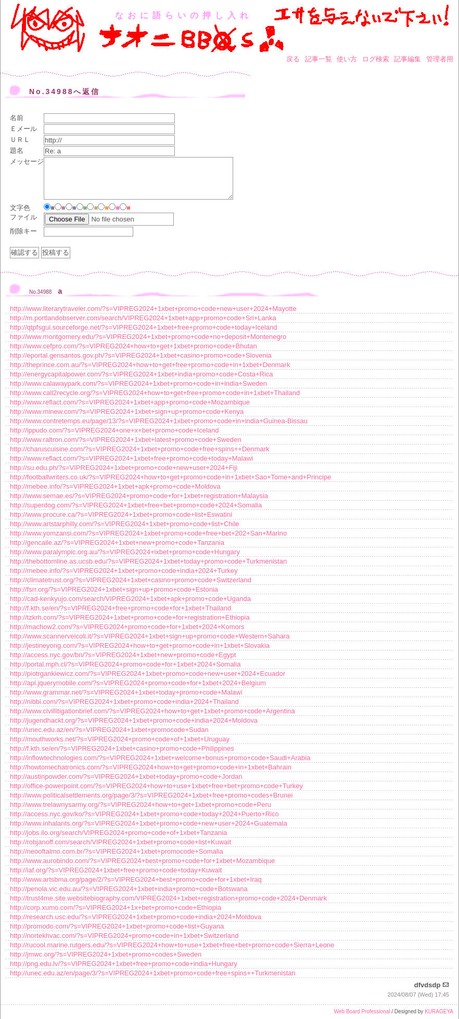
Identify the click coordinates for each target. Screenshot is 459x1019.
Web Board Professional (362, 1011)
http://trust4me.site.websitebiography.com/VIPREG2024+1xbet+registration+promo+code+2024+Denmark (168, 898)
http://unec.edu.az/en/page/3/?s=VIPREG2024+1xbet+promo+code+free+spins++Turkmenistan (153, 973)
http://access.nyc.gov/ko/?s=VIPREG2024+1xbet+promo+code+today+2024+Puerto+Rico (144, 814)
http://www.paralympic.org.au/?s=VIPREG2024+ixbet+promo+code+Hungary (125, 552)
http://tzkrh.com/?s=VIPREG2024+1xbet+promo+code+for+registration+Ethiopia (130, 617)
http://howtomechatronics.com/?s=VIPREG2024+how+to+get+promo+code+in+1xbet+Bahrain (150, 767)
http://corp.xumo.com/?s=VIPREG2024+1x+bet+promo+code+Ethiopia (115, 907)
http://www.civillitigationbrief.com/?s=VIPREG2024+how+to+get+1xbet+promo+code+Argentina (152, 711)
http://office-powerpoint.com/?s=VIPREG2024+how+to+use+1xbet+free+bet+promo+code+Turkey (156, 786)
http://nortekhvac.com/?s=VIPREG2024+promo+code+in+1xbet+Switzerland (124, 935)
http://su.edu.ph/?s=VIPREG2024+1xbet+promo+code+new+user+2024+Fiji (123, 468)
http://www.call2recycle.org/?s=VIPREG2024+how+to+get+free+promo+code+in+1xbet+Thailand (155, 393)
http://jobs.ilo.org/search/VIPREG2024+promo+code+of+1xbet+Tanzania (118, 833)
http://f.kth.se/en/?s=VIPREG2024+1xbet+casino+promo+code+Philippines (122, 748)
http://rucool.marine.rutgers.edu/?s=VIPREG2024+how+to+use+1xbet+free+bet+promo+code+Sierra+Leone (172, 945)
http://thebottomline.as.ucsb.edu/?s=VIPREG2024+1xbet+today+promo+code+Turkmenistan (148, 561)
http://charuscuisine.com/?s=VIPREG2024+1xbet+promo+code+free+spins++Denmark (140, 449)
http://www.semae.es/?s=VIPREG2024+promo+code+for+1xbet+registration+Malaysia (139, 496)
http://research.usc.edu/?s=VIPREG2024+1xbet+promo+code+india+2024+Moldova (135, 917)
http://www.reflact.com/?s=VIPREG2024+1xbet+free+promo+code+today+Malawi (131, 458)
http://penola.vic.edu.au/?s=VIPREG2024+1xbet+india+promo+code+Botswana (129, 889)
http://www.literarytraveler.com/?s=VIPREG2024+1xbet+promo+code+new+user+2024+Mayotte (153, 308)
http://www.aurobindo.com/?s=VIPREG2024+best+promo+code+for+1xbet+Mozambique (142, 861)
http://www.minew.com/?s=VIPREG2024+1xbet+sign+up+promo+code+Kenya (127, 411)
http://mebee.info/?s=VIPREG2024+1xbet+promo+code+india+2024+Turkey (124, 570)
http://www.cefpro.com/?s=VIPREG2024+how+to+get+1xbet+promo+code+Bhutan (133, 346)
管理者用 (439, 59)
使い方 (347, 59)
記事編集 (407, 59)
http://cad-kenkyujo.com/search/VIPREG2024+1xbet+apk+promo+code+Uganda (130, 599)
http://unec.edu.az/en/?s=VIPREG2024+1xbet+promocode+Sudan (109, 730)
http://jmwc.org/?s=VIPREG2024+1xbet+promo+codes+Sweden (105, 954)
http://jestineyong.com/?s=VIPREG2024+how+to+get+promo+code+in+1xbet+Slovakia (140, 645)
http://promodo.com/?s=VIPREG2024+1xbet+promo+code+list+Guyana (117, 926)
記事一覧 (318, 59)
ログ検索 (375, 59)
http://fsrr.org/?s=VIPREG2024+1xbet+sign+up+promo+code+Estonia (114, 589)
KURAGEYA (439, 1011)
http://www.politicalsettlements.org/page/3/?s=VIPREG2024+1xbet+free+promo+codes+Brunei (151, 795)
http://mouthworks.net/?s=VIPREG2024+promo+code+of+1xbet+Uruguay (120, 739)
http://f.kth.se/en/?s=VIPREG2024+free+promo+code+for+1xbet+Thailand (120, 608)
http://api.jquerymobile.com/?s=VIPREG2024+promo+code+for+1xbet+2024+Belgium (138, 683)
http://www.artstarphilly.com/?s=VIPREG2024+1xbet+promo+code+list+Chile (124, 524)
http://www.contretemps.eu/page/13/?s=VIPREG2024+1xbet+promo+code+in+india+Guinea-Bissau (159, 421)
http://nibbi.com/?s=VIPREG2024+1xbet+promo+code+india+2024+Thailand (124, 702)
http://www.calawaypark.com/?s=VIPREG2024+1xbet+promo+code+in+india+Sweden (138, 383)
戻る (293, 59)
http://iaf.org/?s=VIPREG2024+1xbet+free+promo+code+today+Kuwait (116, 870)
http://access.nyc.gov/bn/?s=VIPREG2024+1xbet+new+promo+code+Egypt (123, 655)
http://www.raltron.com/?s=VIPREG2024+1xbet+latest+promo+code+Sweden (125, 439)
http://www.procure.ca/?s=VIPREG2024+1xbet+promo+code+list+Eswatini (121, 514)
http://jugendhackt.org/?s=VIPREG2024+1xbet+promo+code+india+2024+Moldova (134, 720)
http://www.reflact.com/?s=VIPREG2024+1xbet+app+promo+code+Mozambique (130, 402)
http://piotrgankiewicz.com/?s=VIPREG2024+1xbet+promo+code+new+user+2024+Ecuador (147, 673)
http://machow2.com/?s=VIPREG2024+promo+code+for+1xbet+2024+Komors (127, 627)
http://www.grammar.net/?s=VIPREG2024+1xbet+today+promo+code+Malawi (126, 692)
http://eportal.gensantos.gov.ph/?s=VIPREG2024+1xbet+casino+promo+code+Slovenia (141, 355)
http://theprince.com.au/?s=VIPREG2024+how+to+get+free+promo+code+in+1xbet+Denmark (150, 365)
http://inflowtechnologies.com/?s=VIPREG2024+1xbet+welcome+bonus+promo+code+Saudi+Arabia (160, 758)
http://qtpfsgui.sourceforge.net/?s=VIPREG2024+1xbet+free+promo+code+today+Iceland (143, 327)
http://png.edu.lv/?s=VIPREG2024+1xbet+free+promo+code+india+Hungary (123, 964)
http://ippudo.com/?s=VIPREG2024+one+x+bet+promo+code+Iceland (114, 430)
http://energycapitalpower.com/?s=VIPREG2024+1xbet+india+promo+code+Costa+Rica (141, 374)
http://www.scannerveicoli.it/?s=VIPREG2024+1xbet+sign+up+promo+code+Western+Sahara (149, 636)
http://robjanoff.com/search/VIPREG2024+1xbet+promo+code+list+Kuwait (120, 842)
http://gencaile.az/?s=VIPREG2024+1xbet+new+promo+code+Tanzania (117, 542)
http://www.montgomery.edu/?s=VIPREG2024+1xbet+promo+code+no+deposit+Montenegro (148, 337)
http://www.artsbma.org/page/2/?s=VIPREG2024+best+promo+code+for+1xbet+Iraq (136, 879)
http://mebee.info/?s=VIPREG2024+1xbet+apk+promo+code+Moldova (115, 486)
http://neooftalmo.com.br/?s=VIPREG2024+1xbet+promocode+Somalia (116, 851)
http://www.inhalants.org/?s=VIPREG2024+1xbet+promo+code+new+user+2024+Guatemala (148, 823)
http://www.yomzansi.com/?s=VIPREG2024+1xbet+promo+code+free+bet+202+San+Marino (148, 533)
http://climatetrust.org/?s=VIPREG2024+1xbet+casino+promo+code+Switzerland (130, 580)
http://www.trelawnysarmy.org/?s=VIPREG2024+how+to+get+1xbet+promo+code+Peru (140, 804)
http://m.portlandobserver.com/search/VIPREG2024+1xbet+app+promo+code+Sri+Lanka (143, 318)
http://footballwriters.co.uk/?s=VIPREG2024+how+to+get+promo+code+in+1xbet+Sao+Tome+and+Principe (170, 477)
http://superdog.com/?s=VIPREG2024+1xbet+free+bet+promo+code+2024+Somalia (136, 505)
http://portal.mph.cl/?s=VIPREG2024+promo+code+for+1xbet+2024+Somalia (125, 664)
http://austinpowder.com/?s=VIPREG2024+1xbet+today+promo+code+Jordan (126, 776)
